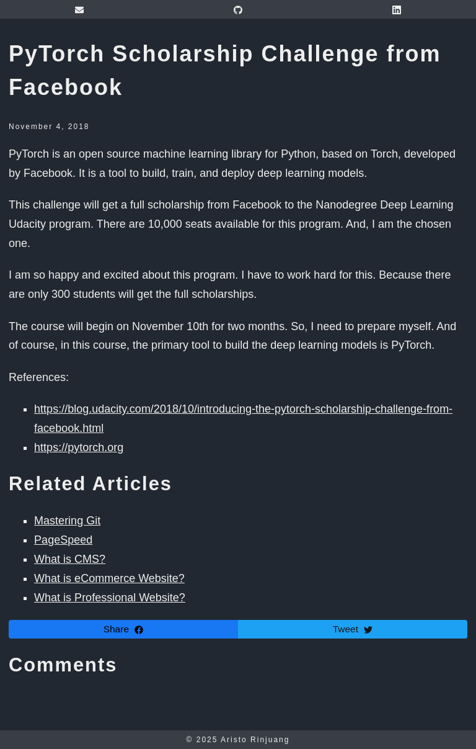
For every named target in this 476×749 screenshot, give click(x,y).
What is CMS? (69, 559)
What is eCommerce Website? (109, 578)
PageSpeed (63, 540)
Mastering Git (67, 520)
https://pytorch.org (78, 447)
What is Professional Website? (109, 597)
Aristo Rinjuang (255, 739)
